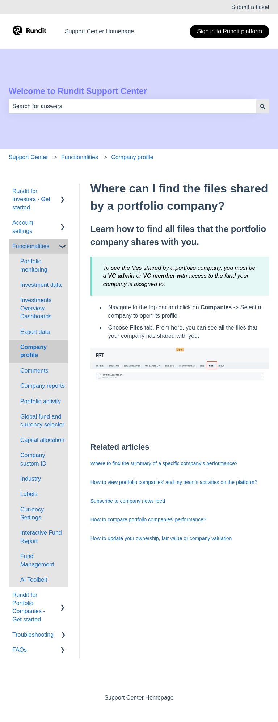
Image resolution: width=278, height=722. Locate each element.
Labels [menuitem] (28, 494)
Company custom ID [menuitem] (33, 459)
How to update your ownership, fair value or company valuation (161, 538)
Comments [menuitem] (34, 371)
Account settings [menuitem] (22, 227)
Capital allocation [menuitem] (42, 440)
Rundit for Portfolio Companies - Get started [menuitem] (28, 607)
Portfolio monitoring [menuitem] (33, 265)
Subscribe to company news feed (127, 501)
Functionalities (79, 157)
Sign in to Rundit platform (229, 31)
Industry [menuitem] (30, 479)
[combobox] (132, 106)
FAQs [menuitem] (19, 650)
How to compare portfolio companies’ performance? (148, 519)
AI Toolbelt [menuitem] (33, 580)
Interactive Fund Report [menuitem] (41, 537)
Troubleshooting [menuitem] (33, 635)
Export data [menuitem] (35, 332)
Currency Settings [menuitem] (32, 513)
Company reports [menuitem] (42, 386)
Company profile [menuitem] (33, 351)
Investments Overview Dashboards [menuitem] (35, 308)
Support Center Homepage (99, 31)
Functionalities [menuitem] (30, 246)
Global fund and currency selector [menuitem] (42, 420)
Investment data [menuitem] (41, 285)
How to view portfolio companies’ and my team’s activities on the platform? (174, 482)
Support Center (28, 157)
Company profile (132, 157)
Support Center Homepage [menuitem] (138, 698)
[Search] (262, 106)
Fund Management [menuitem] (37, 560)
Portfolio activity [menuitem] (40, 401)
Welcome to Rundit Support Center (78, 91)
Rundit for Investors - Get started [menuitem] (31, 199)
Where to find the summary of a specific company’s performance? (164, 463)
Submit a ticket (250, 7)
